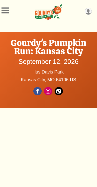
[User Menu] (88, 11)
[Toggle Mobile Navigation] (5, 10)
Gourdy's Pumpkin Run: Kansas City (48, 47)
